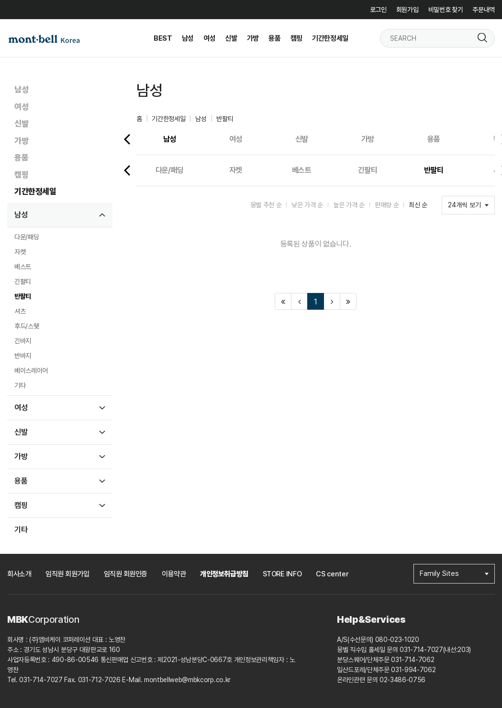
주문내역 (483, 9)
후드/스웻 (26, 326)
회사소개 (19, 574)
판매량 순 (387, 205)
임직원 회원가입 (67, 574)
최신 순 (418, 205)
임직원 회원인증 (125, 574)
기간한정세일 (35, 191)
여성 (21, 107)
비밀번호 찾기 (445, 9)
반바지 (22, 356)
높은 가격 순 (349, 205)
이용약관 (174, 574)
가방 (21, 141)
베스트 (22, 266)
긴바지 (22, 341)
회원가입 (407, 9)
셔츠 (19, 311)
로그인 (378, 9)
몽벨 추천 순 (266, 205)
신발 (21, 123)
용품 (21, 157)
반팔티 (22, 296)
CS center (332, 574)
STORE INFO (282, 574)
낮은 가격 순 (307, 205)
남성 (21, 89)
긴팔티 (22, 281)
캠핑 (21, 175)
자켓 (19, 252)
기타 (19, 385)
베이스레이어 (31, 370)
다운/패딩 (26, 237)
